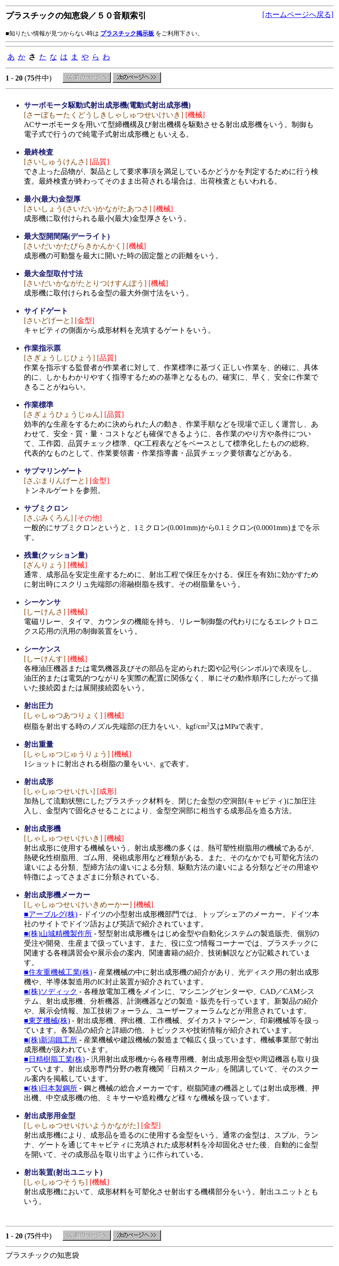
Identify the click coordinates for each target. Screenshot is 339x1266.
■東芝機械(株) (47, 1020)
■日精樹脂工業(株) (54, 1059)
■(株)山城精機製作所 (58, 933)
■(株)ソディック (50, 991)
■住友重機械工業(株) (58, 972)
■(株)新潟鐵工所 (50, 1040)
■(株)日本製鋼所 (50, 1088)
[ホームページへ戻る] (297, 14)
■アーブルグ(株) (50, 914)
